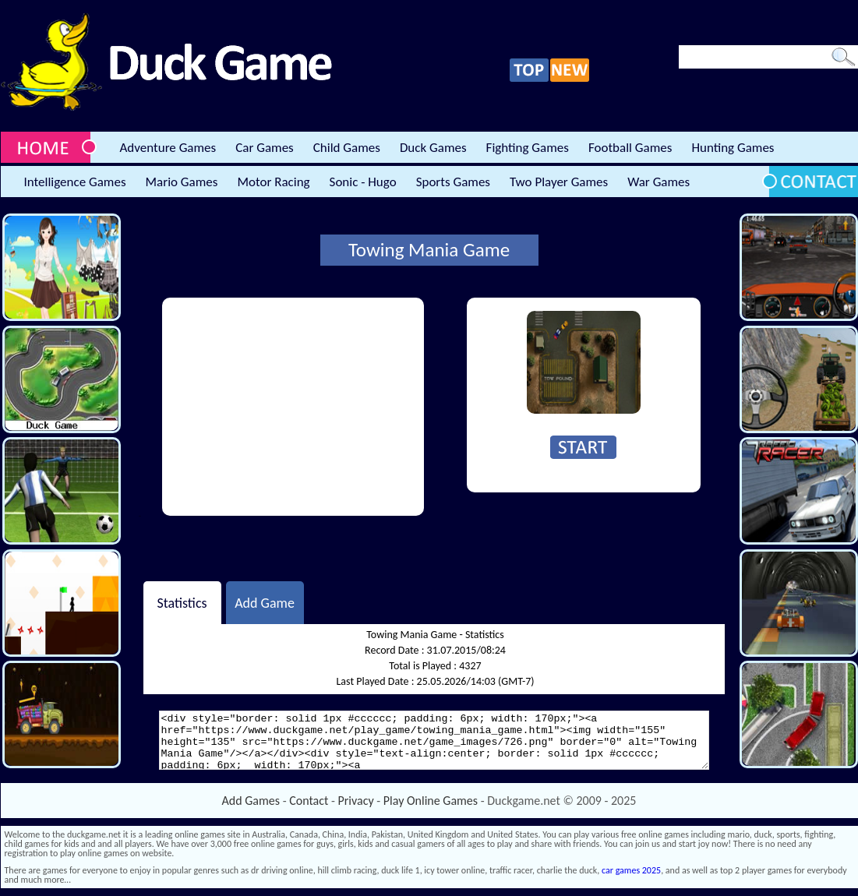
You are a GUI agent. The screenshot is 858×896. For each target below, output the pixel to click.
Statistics (182, 602)
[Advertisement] (293, 407)
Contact (308, 800)
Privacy (356, 800)
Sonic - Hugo (363, 182)
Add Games (251, 800)
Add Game (265, 602)
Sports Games (453, 182)
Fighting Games (527, 147)
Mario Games (182, 182)
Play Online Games (430, 800)
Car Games (264, 147)
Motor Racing (273, 182)
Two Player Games (559, 182)
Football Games (630, 147)
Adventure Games (168, 147)
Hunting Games (732, 147)
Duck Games (433, 147)
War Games (658, 182)
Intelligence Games (75, 182)
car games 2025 (631, 870)
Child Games (346, 147)
